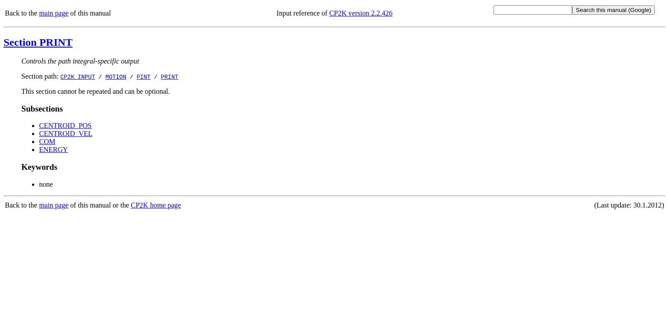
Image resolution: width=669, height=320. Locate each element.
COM (47, 141)
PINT (144, 76)
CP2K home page (156, 205)
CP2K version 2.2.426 (360, 13)
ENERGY (53, 149)
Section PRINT (38, 42)
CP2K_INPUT (77, 76)
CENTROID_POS (65, 125)
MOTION (115, 76)
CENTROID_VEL (65, 133)
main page (53, 13)
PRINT (169, 76)
